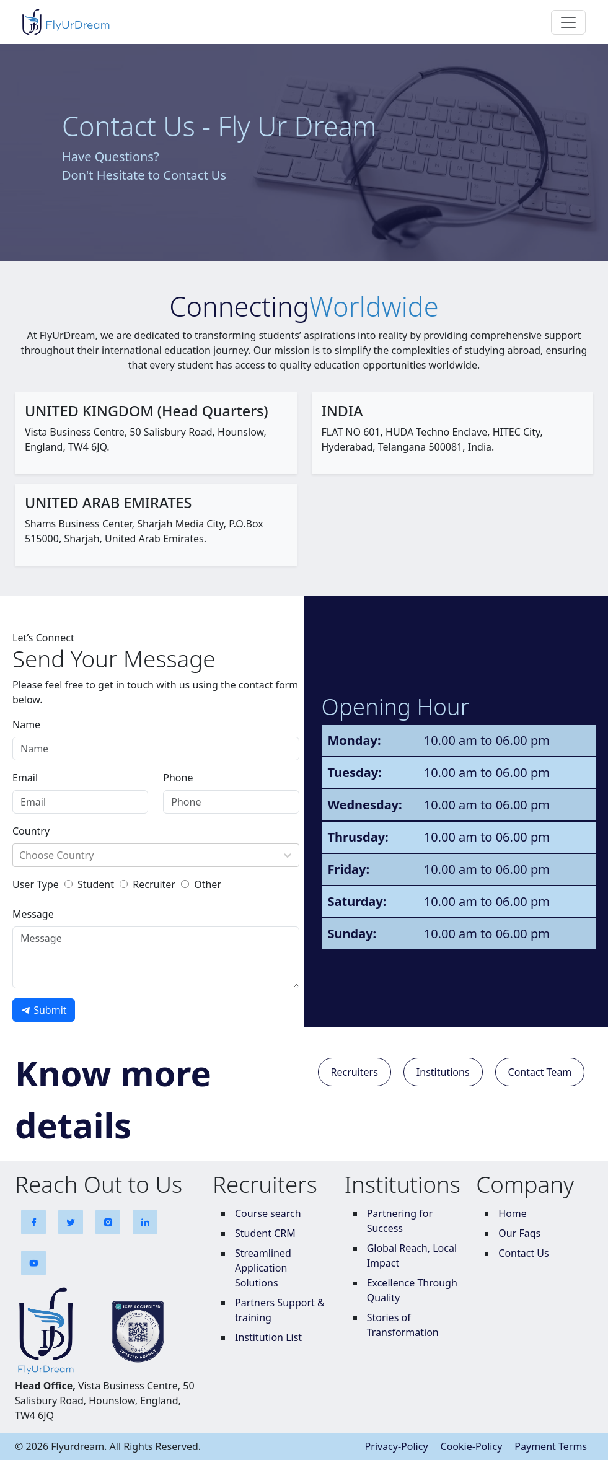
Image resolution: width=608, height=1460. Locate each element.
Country (31, 831)
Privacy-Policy (396, 1446)
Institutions (443, 1072)
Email (25, 778)
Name (26, 724)
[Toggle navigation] (568, 22)
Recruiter (154, 884)
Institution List (268, 1337)
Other (207, 884)
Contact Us (523, 1253)
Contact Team (540, 1072)
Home (512, 1213)
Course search (268, 1213)
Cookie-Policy (472, 1446)
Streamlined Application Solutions (263, 1268)
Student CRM (265, 1233)
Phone (178, 778)
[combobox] (20, 855)
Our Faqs (519, 1233)
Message (33, 914)
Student (95, 884)
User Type (35, 884)
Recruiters (354, 1072)
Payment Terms (550, 1446)
